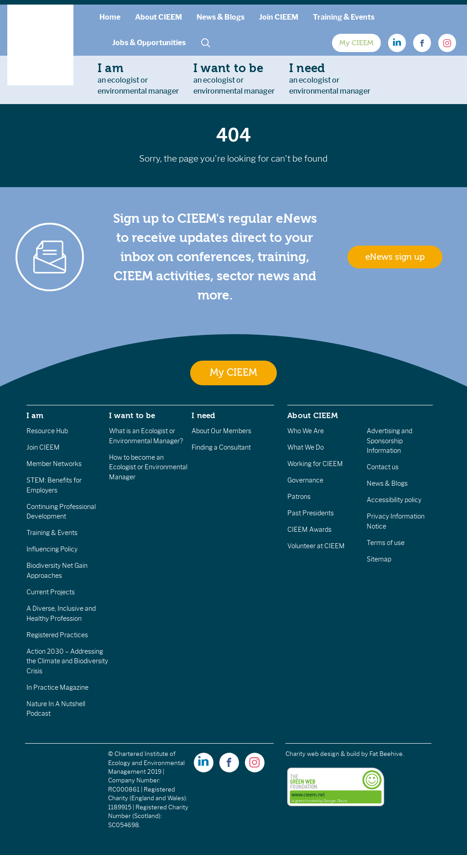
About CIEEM (158, 17)
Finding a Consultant (221, 447)
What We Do (305, 447)
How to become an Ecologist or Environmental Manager (148, 467)
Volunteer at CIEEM (316, 546)
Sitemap (379, 559)
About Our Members (221, 431)
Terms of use (386, 543)
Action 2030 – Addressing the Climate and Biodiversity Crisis (67, 661)
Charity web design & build (322, 753)
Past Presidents (310, 513)
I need (203, 415)
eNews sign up (395, 257)
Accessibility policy (394, 500)
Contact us (383, 467)
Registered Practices (57, 635)
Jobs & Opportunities (149, 42)
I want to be (132, 415)
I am (35, 415)
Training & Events (343, 17)
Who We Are (305, 431)
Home (109, 17)
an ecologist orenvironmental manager (138, 78)
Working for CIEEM (315, 464)
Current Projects (50, 592)
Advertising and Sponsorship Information (389, 441)
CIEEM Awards (309, 529)
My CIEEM (356, 43)
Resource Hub (47, 431)
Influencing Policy (52, 549)
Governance (305, 480)
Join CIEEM (278, 17)
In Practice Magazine (57, 687)
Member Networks (54, 464)
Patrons (299, 497)
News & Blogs (220, 17)
